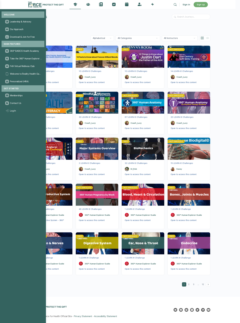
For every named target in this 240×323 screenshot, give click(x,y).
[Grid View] (220, 38)
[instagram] (204, 310)
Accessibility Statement (123, 316)
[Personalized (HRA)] (22, 81)
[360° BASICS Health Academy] (22, 51)
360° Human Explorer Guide (69, 215)
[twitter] (215, 310)
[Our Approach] (22, 29)
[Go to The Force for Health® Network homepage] (65, 4)
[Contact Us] (22, 103)
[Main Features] (23, 44)
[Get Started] (23, 88)
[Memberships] (22, 95)
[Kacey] (190, 169)
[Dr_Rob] (53, 77)
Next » (226, 284)
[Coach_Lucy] (98, 77)
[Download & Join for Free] (22, 37)
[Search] (195, 4)
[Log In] (22, 111)
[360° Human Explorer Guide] (53, 215)
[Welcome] (23, 14)
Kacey (197, 169)
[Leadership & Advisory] (22, 21)
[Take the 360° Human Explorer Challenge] (22, 58)
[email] (193, 310)
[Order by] (119, 38)
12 (221, 283)
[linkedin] (209, 310)
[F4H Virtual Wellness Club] (22, 66)
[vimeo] (220, 310)
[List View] (225, 38)
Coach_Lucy (107, 77)
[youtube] (226, 310)
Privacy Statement (101, 316)
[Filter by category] (155, 38)
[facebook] (198, 310)
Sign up (221, 4)
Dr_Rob (59, 77)
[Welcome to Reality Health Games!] (22, 74)
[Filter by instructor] (197, 38)
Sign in (206, 4)
